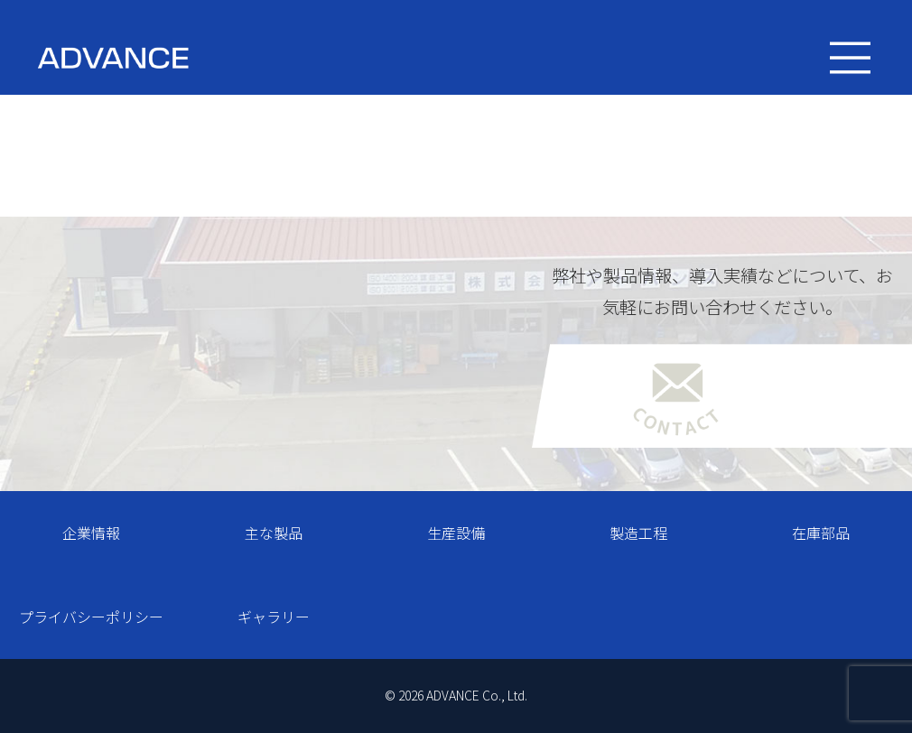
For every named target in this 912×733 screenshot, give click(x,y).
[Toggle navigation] (850, 58)
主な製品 (273, 532)
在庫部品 (821, 532)
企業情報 (91, 532)
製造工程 (638, 532)
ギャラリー (273, 616)
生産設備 (456, 532)
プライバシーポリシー (91, 616)
